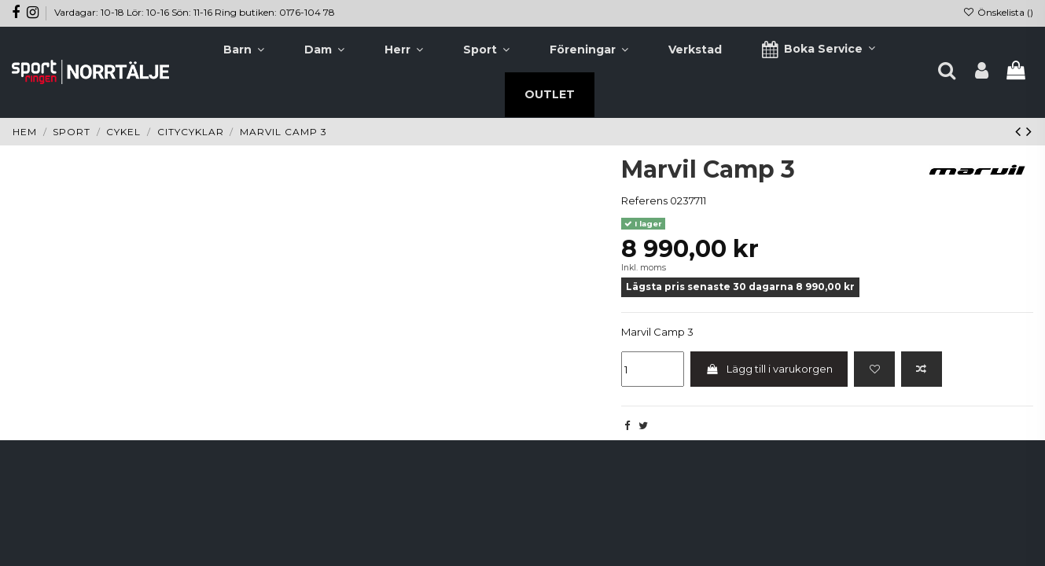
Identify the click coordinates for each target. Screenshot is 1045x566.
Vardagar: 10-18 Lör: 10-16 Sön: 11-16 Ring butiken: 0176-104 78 (194, 12)
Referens (644, 200)
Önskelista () (998, 12)
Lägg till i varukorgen (769, 368)
